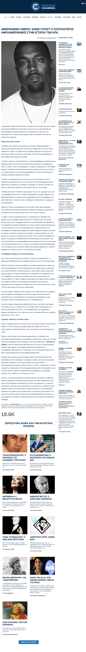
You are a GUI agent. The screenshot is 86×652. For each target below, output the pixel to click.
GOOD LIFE (43, 17)
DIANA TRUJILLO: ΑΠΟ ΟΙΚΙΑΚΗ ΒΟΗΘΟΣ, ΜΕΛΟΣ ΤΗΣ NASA (42, 580)
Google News (24, 404)
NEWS (73, 17)
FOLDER (79, 17)
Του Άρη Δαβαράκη (8, 593)
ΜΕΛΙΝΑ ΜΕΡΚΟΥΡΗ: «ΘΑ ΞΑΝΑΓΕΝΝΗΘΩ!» (14, 578)
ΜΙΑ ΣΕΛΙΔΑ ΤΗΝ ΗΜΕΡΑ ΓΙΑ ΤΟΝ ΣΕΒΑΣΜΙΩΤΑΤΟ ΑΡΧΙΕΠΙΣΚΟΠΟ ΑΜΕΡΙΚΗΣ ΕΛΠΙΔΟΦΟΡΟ (67, 259)
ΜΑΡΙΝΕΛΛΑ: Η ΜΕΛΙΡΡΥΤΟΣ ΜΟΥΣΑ (12, 497)
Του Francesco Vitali (8, 470)
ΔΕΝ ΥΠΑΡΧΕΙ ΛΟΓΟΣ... (65, 413)
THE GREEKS (58, 17)
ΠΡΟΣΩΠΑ (50, 17)
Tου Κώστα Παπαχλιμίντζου (63, 342)
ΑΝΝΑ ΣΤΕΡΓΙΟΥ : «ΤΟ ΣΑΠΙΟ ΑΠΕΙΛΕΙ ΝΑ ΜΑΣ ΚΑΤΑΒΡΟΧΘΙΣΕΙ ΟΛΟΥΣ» (67, 142)
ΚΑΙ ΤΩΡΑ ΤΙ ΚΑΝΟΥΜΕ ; (66, 199)
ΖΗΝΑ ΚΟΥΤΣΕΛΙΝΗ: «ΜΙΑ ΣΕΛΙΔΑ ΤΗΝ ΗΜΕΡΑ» (67, 312)
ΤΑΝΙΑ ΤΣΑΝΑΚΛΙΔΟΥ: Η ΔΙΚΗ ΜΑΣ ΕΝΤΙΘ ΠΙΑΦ (14, 538)
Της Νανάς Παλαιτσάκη (65, 103)
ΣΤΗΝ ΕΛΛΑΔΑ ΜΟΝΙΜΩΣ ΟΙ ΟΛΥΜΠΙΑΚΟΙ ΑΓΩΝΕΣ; (67, 70)
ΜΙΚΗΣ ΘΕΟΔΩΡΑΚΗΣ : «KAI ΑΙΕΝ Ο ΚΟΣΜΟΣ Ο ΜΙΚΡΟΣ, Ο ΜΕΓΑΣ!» (67, 238)
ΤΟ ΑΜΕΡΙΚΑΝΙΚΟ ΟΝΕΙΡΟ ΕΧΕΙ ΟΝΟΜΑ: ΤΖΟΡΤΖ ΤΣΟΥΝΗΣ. (66, 89)
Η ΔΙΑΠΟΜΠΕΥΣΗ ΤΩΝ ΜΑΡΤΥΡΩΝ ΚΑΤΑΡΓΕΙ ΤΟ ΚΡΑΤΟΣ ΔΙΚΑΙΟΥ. (66, 122)
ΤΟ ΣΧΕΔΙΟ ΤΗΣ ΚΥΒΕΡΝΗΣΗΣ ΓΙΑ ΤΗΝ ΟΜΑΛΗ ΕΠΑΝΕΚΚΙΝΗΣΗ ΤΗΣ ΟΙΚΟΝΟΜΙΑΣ (67, 331)
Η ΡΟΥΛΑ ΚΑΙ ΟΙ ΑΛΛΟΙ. (65, 109)
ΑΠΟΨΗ (12, 17)
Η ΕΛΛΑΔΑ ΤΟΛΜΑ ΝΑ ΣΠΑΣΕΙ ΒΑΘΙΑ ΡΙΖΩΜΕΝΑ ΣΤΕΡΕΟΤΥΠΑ (66, 392)
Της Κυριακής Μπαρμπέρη (37, 595)
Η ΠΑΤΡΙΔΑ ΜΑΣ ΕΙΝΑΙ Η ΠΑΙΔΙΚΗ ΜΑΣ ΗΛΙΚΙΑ (66, 219)
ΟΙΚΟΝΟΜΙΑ (35, 17)
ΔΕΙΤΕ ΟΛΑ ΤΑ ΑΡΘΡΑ (28, 642)
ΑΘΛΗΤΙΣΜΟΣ (66, 17)
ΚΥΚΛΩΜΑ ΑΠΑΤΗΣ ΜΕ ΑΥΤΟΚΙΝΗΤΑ (65, 368)
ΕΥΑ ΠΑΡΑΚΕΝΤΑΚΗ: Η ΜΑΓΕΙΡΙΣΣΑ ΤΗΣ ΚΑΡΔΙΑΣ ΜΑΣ (42, 457)
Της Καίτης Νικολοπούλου (10, 634)
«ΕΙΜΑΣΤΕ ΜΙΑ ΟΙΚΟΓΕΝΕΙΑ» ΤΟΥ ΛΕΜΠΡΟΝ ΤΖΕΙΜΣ (67, 180)
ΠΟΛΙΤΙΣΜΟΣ (26, 17)
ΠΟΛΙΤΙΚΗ (19, 17)
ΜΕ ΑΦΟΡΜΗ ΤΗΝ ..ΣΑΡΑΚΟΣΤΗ (64, 165)
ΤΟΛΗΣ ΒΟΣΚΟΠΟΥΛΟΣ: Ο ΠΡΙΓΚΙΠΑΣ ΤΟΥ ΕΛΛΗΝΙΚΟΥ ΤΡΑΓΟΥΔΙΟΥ (14, 457)
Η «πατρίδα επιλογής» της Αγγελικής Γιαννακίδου (67, 276)
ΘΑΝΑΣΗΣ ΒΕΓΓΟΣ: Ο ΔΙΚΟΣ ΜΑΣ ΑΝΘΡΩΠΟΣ (41, 497)
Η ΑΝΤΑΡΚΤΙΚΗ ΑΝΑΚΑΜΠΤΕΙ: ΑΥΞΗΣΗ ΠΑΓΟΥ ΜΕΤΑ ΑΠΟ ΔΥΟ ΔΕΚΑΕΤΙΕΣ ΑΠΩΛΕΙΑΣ (65, 45)
